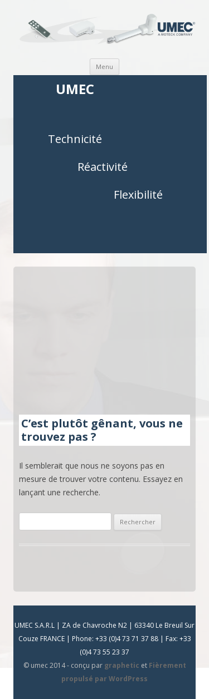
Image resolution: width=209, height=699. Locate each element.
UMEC (75, 89)
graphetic (121, 665)
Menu (104, 66)
